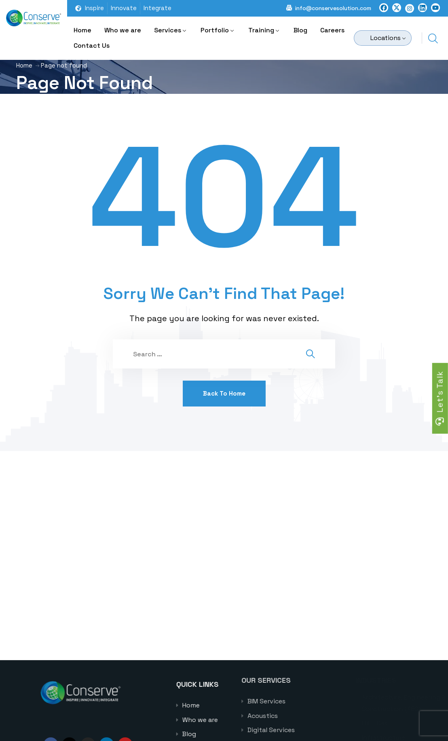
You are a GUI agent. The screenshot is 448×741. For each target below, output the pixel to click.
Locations (385, 38)
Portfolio (215, 30)
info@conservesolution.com (333, 8)
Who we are (122, 30)
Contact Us (92, 45)
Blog (300, 30)
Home (82, 30)
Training (261, 30)
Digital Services (300, 730)
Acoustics (292, 715)
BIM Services (296, 701)
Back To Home (224, 393)
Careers (332, 30)
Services (167, 30)
